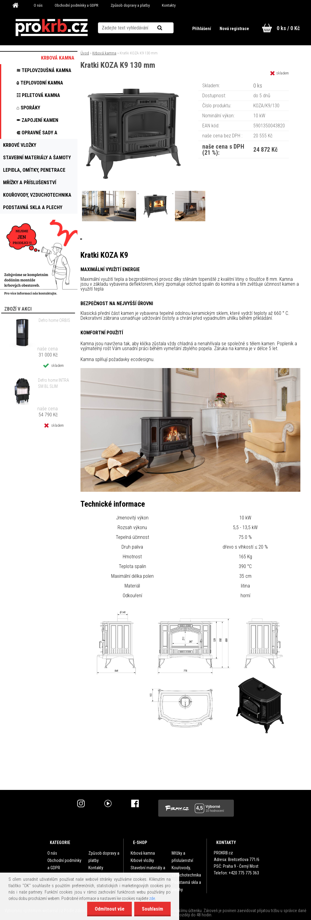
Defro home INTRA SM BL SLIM (53, 383)
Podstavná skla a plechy (186, 886)
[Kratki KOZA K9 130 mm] (133, 83)
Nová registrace (234, 28)
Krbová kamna (104, 53)
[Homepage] (18, 5)
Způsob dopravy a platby (130, 5)
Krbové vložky (142, 860)
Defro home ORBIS (54, 320)
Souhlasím (152, 909)
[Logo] (51, 27)
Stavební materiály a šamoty (148, 871)
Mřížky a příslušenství (182, 857)
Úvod (84, 53)
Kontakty (169, 5)
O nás (38, 5)
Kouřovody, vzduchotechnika (186, 871)
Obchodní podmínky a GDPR (76, 5)
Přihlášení (202, 28)
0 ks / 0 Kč (288, 28)
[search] (167, 28)
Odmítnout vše (109, 909)
